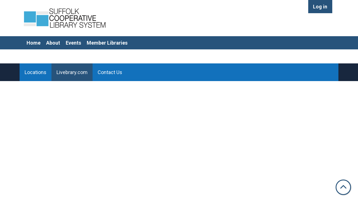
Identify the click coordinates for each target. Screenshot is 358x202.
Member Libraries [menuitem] (107, 43)
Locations (35, 72)
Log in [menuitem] (320, 7)
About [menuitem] (53, 43)
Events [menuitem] (73, 43)
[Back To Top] (343, 187)
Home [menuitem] (34, 43)
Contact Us (110, 72)
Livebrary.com (72, 72)
